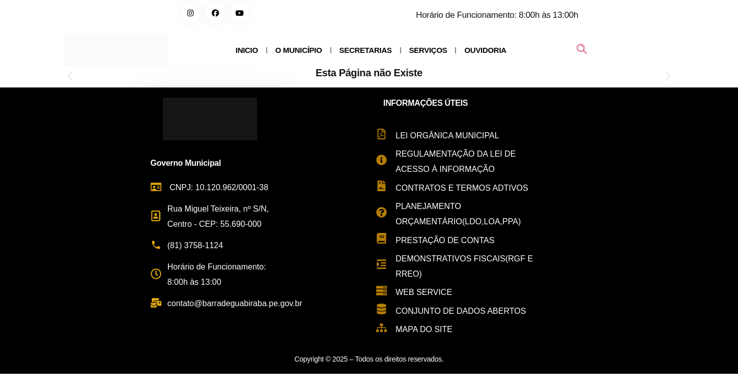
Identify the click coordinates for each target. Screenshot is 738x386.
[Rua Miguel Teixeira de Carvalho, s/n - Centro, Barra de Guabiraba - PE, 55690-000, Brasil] (639, 226)
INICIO (247, 50)
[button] (70, 76)
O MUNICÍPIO (298, 50)
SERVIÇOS (428, 50)
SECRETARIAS (365, 50)
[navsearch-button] (582, 50)
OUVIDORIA (485, 50)
